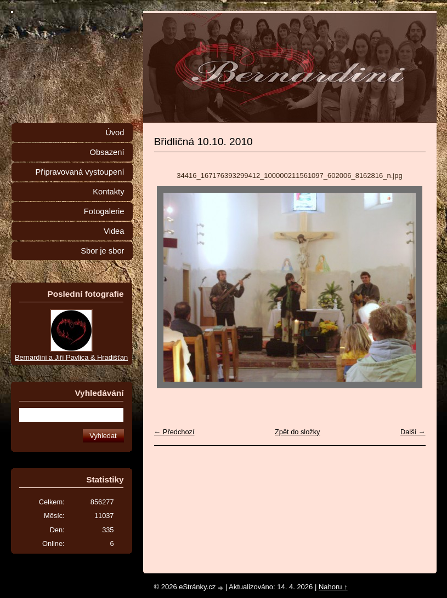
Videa (114, 231)
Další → (413, 432)
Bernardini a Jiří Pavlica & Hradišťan (71, 357)
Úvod (114, 132)
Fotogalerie (104, 211)
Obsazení (106, 152)
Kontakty (108, 191)
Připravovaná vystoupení (80, 172)
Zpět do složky (297, 432)
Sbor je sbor (102, 250)
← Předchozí (174, 432)
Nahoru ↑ (333, 587)
